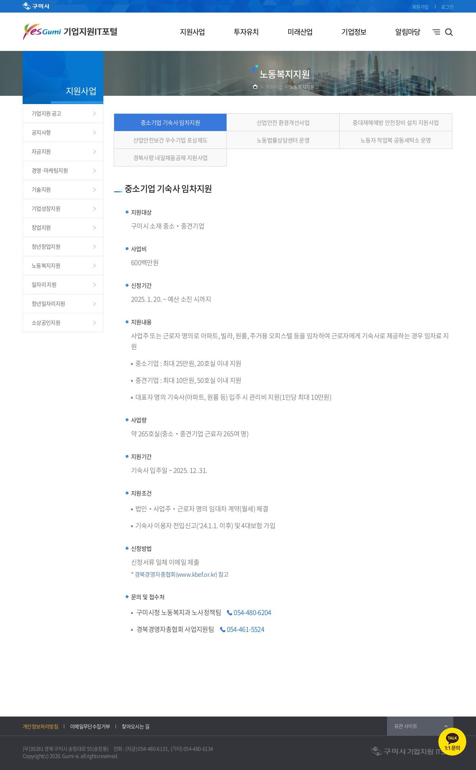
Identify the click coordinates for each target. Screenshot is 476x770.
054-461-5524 (245, 629)
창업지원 (41, 227)
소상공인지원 (46, 323)
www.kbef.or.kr (196, 574)
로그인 (447, 6)
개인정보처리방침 (40, 726)
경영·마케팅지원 (50, 170)
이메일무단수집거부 (90, 726)
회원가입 (420, 6)
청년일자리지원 (48, 303)
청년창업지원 (46, 246)
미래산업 (300, 32)
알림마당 (407, 32)
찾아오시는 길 (135, 726)
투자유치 (246, 32)
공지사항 (41, 132)
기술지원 (41, 189)
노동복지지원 (302, 86)
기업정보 (353, 32)
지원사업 (192, 32)
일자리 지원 (44, 284)
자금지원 (41, 151)
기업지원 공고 (46, 113)
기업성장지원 (46, 208)
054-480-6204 (252, 612)
